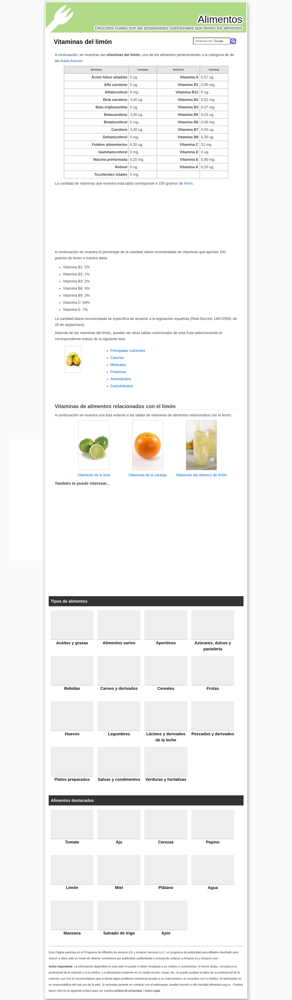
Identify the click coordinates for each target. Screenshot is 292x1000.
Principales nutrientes (127, 351)
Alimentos (220, 19)
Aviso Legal (152, 990)
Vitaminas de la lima (93, 475)
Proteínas (118, 372)
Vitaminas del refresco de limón (201, 475)
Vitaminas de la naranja (148, 475)
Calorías (117, 358)
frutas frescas (71, 61)
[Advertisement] (146, 216)
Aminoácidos (120, 379)
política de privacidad (128, 990)
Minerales (118, 365)
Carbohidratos (121, 386)
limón (188, 183)
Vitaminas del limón (83, 41)
